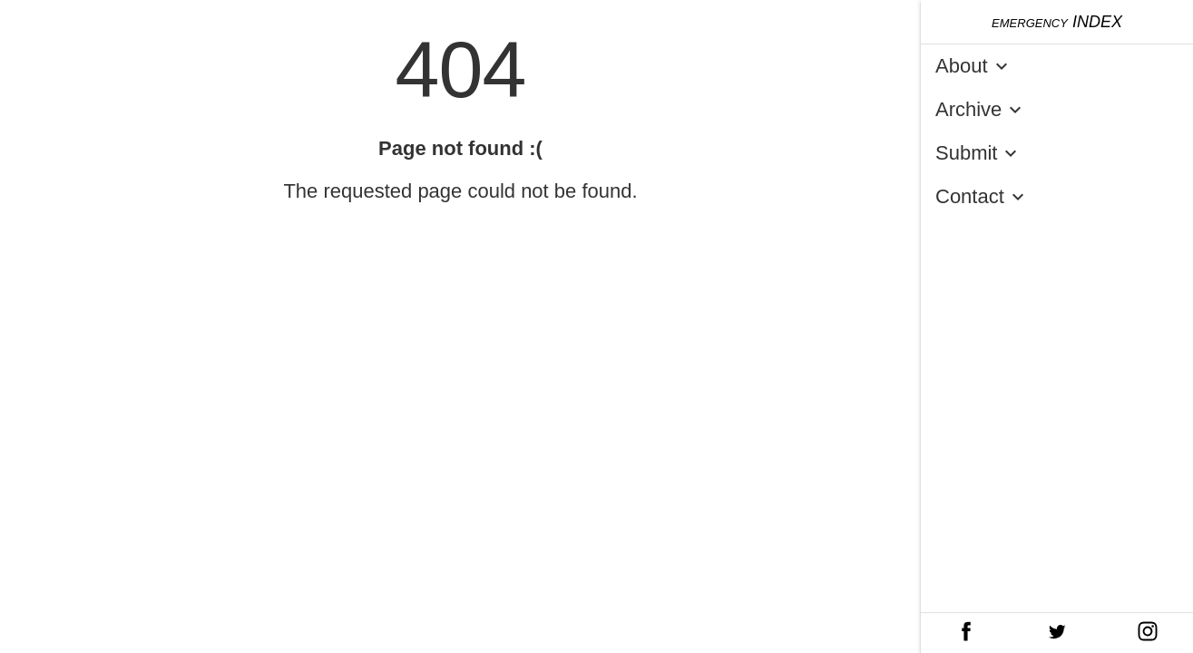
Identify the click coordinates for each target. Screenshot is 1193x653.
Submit (979, 153)
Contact (983, 197)
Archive (982, 110)
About (975, 66)
